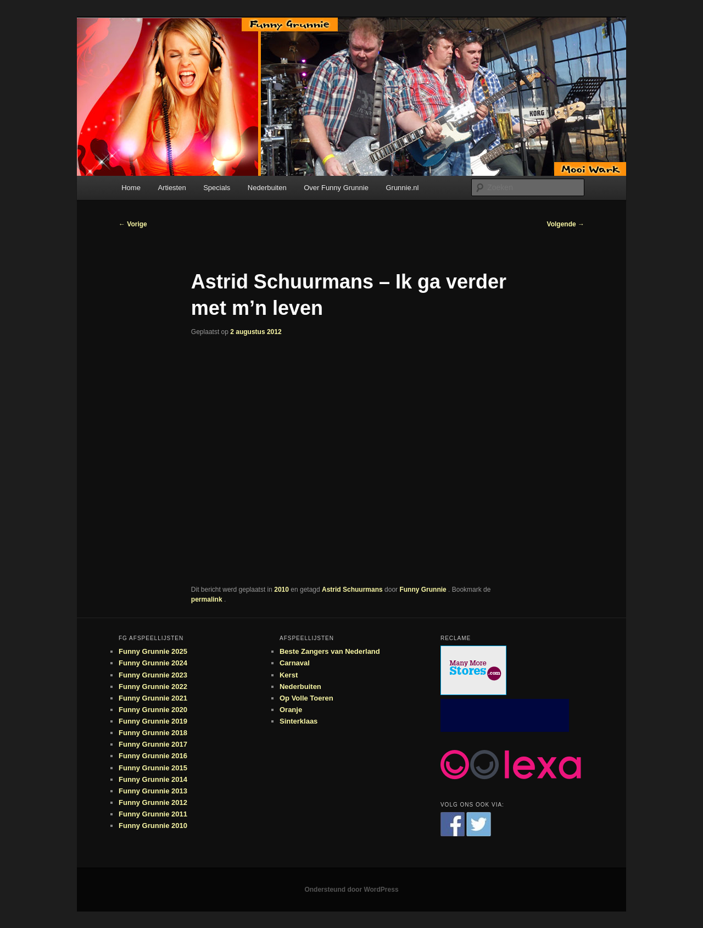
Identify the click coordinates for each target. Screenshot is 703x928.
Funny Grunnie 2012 (153, 802)
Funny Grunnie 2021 (153, 698)
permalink (207, 599)
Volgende (565, 224)
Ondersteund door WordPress (351, 889)
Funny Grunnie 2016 (153, 756)
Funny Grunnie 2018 (153, 733)
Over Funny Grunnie (336, 188)
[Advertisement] (504, 715)
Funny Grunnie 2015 (153, 768)
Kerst (289, 675)
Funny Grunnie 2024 (153, 663)
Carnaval (295, 663)
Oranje (291, 709)
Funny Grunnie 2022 (153, 686)
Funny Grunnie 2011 (153, 814)
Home (131, 188)
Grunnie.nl (402, 188)
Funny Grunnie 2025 (153, 651)
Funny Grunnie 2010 (153, 825)
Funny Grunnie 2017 (153, 744)
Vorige (133, 224)
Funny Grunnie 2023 (153, 675)
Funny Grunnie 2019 (153, 721)
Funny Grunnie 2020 (153, 709)
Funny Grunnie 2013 (153, 791)
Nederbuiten (267, 188)
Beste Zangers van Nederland (330, 651)
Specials (216, 188)
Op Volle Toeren (306, 698)
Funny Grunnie (423, 589)
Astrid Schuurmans (352, 589)
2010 (281, 589)
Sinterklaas (298, 721)
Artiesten (172, 188)
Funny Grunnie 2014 (153, 779)
